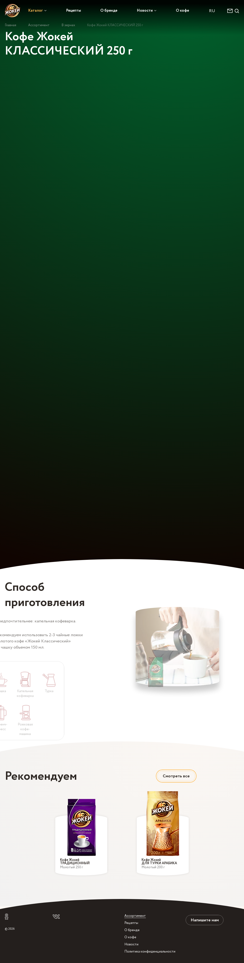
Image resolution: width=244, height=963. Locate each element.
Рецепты (73, 10)
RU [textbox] (212, 10)
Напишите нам (205, 920)
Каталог (35, 10)
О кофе (182, 10)
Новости (145, 10)
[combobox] (214, 10)
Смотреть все (176, 776)
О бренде (108, 10)
